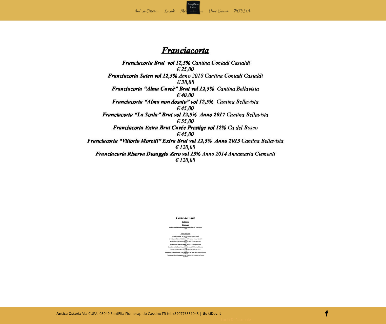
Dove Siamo (218, 11)
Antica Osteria (147, 11)
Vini (199, 11)
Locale (169, 11)
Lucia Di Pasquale (236, 319)
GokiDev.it (212, 313)
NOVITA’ (242, 11)
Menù (185, 11)
